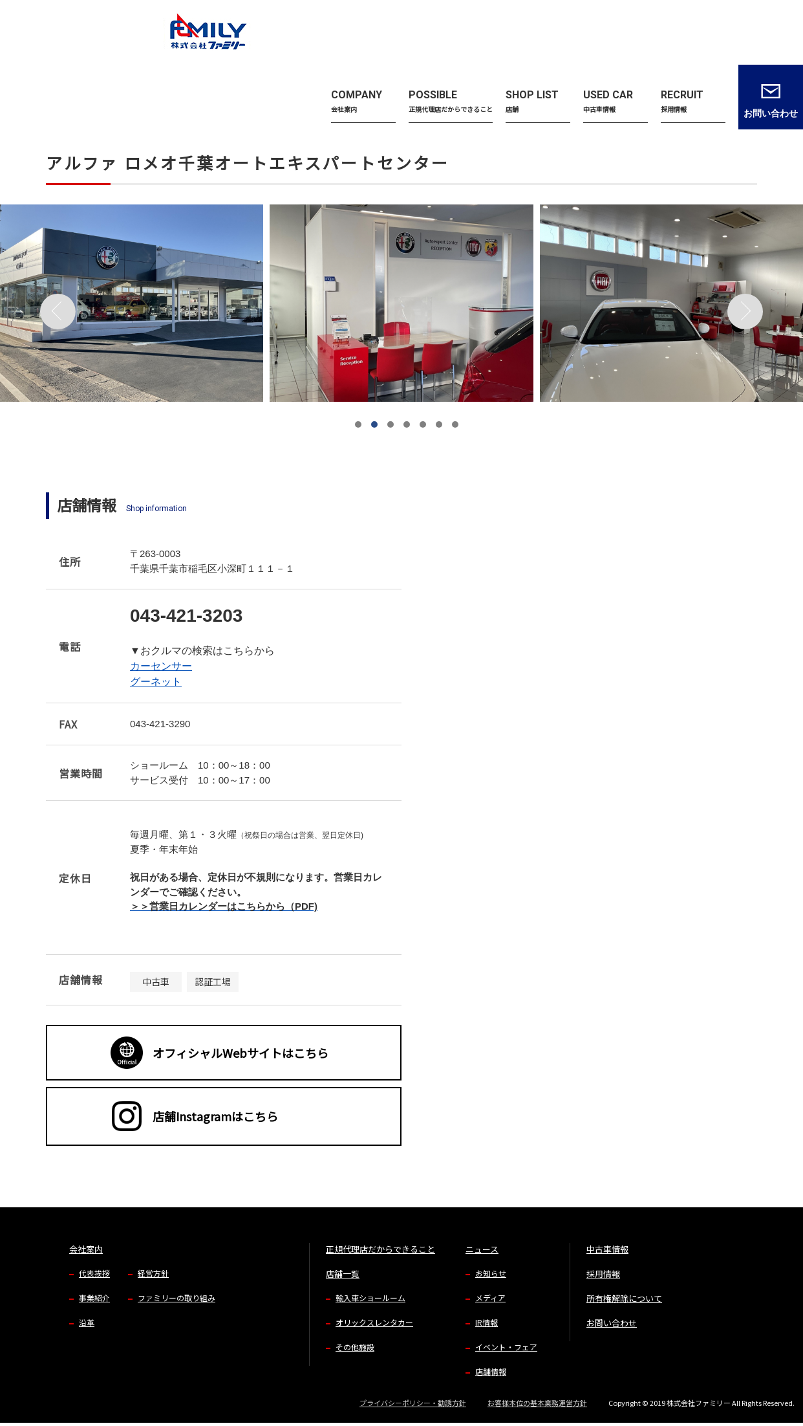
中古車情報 (607, 1249)
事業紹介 (94, 1297)
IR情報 (486, 1322)
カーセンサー (161, 666)
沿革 (86, 1322)
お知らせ (490, 1272)
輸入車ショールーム (370, 1297)
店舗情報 (490, 1371)
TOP (53, 91)
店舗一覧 (342, 1273)
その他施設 (355, 1346)
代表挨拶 (94, 1272)
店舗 (87, 91)
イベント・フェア (506, 1346)
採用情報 (603, 1273)
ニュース (482, 1249)
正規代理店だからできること (380, 1249)
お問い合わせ (611, 1323)
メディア (490, 1297)
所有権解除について (624, 1298)
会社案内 (86, 1249)
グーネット (156, 681)
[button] (358, 424)
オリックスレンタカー (374, 1322)
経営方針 (153, 1272)
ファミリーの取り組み (176, 1297)
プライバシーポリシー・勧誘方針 (412, 1403)
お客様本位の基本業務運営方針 (537, 1403)
